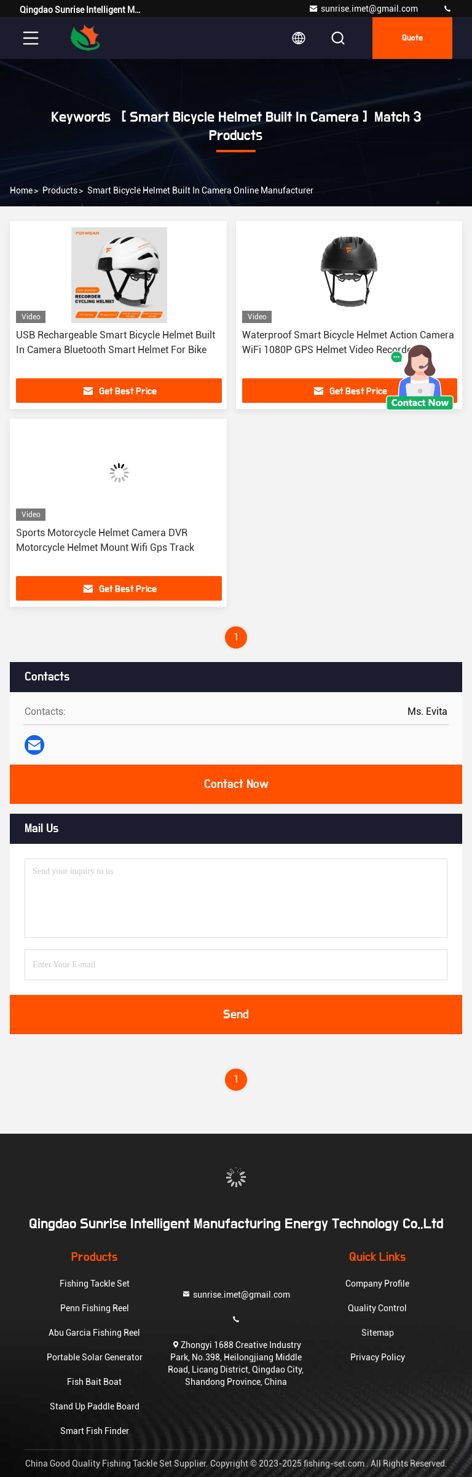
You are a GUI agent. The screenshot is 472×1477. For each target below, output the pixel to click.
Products (59, 190)
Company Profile (377, 1283)
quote (412, 38)
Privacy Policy (377, 1357)
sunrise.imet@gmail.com (363, 9)
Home (21, 190)
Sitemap (377, 1333)
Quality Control (377, 1308)
